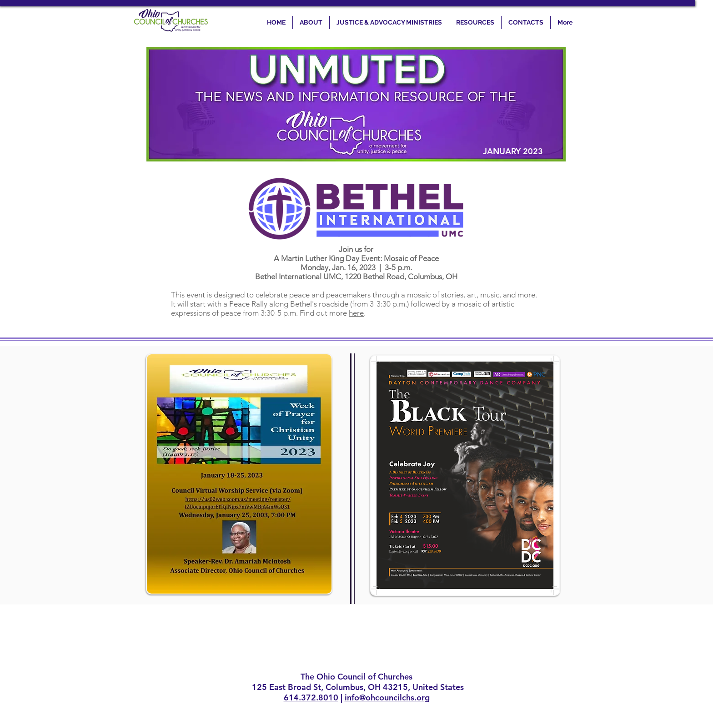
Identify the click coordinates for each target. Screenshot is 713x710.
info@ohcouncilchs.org (387, 697)
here (356, 312)
